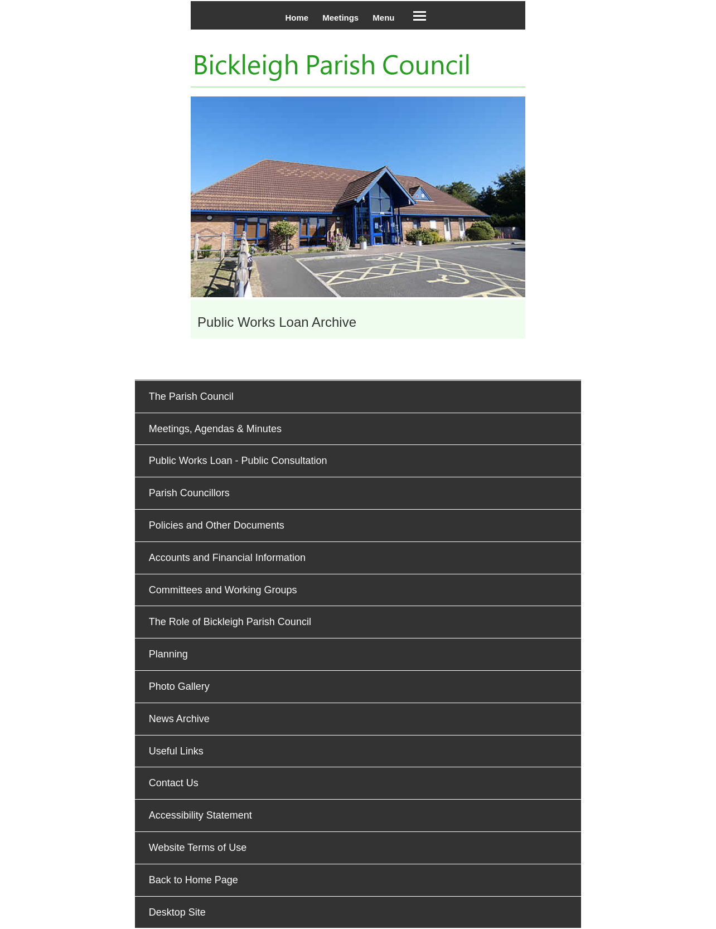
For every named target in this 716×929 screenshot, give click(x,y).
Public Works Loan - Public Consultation (238, 460)
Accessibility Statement (200, 815)
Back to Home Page (193, 880)
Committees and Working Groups (223, 590)
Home (296, 17)
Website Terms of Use (197, 847)
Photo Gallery (179, 686)
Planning (168, 654)
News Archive (179, 718)
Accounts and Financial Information (227, 557)
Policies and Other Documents (216, 525)
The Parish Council (191, 396)
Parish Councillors (189, 493)
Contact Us (174, 782)
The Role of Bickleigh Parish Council (230, 621)
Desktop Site (177, 912)
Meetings (340, 17)
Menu (383, 17)
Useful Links (176, 751)
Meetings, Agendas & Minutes (215, 428)
